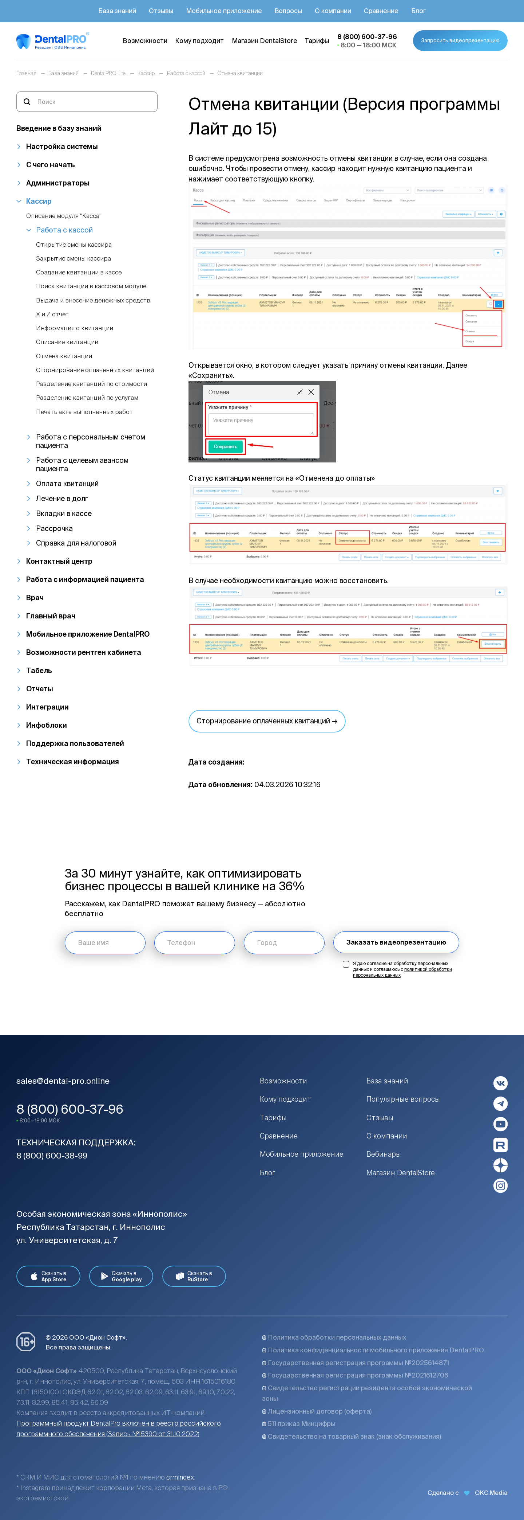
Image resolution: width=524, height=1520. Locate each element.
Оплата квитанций (67, 484)
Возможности (283, 1081)
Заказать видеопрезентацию (396, 942)
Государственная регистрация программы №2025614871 (355, 1363)
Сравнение (279, 1136)
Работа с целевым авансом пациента (82, 464)
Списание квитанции (67, 341)
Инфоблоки (46, 725)
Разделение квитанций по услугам (87, 397)
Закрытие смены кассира (73, 258)
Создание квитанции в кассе (79, 272)
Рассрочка (54, 528)
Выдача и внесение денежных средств (93, 300)
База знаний (387, 1081)
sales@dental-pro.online (63, 1080)
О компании (386, 1136)
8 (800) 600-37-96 (69, 1109)
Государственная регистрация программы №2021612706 (355, 1375)
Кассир (39, 201)
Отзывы (379, 1118)
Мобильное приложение (302, 1154)
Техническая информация (72, 762)
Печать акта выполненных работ (84, 411)
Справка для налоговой (76, 543)
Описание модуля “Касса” (64, 215)
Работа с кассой (64, 230)
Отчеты (39, 689)
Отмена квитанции (64, 355)
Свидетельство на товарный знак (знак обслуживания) (351, 1436)
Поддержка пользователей (75, 743)
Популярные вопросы (403, 1099)
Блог (267, 1173)
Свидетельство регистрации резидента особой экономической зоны (367, 1393)
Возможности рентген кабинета (83, 652)
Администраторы (58, 183)
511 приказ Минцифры (299, 1423)
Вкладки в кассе (64, 513)
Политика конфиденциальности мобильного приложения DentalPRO (373, 1350)
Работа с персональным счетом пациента (90, 441)
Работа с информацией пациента (85, 579)
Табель (39, 671)
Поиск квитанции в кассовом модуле (91, 285)
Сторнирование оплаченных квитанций (95, 369)
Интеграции (47, 707)
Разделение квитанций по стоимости (91, 383)
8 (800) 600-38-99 (51, 1155)
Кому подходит (285, 1099)
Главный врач (50, 616)
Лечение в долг (62, 499)
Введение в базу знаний (59, 128)
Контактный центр (59, 561)
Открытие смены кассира (74, 244)
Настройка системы (62, 146)
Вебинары (383, 1154)
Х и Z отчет (52, 313)
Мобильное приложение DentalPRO (88, 634)
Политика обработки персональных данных (334, 1337)
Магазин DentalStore (400, 1173)
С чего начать (50, 165)
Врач (35, 598)
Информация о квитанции (74, 327)
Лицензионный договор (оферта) (317, 1411)
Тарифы (273, 1118)
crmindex (180, 1477)
